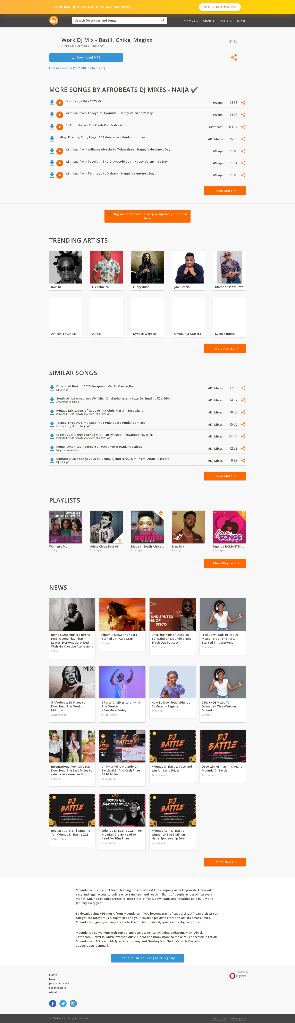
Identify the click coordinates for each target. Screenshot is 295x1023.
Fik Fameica (100, 287)
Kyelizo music (225, 334)
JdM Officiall (182, 287)
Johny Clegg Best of (104, 546)
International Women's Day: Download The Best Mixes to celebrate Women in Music (71, 770)
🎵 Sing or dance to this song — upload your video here (147, 216)
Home (53, 975)
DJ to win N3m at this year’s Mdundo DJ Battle (222, 768)
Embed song (96, 68)
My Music (191, 20)
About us (54, 992)
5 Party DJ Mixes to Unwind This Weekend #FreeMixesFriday (120, 706)
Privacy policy (238, 1018)
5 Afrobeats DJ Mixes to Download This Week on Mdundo (68, 706)
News (52, 979)
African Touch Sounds (65, 334)
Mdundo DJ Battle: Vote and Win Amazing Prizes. (172, 768)
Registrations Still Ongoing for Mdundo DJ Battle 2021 (70, 832)
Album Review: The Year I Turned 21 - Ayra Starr (119, 637)
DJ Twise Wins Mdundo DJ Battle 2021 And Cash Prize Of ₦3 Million (120, 770)
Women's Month (61, 546)
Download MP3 (86, 57)
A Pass (96, 334)
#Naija (218, 103)
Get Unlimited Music (220, 7)
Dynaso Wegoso (144, 334)
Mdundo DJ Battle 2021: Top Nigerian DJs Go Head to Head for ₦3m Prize (121, 834)
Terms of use (218, 1018)
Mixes (241, 20)
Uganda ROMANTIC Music (229, 546)
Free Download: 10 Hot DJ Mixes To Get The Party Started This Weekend (220, 638)
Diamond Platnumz (229, 287)
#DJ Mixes (216, 139)
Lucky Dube (141, 287)
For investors (57, 988)
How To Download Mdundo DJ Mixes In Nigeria (171, 704)
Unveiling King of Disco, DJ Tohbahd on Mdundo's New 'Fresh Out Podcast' (171, 638)
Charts (209, 20)
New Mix (178, 546)
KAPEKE (56, 287)
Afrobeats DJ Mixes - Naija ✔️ (82, 46)
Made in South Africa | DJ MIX (147, 546)
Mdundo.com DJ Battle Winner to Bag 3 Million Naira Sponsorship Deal (168, 834)
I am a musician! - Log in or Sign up (147, 958)
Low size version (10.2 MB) (67, 68)
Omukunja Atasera (187, 334)
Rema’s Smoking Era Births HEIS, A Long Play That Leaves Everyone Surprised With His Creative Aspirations (72, 640)
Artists (226, 20)
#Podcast (216, 127)
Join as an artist (59, 983)
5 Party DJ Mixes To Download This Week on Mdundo (219, 706)
